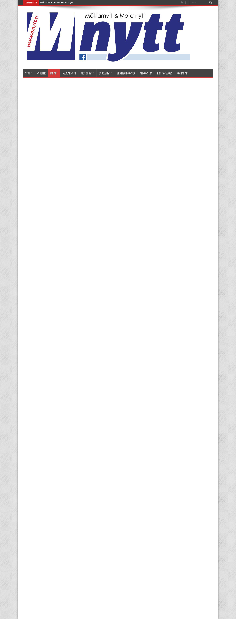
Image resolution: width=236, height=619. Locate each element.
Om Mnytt (182, 73)
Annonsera (146, 73)
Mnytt (54, 73)
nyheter (41, 73)
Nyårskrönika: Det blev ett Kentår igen (56, 2)
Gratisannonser (126, 73)
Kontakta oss (164, 73)
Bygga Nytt (105, 73)
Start (28, 73)
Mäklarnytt (69, 73)
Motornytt (87, 73)
